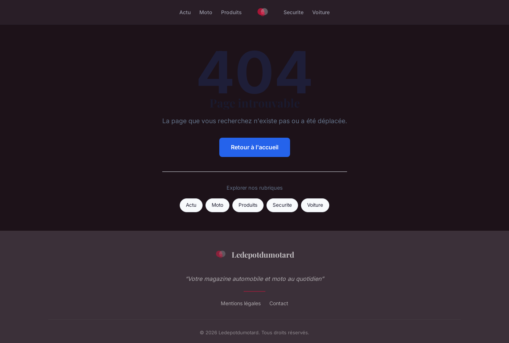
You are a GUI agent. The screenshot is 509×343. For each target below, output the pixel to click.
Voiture (321, 12)
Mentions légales (241, 303)
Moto (205, 12)
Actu (185, 12)
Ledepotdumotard (254, 254)
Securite (294, 12)
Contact (278, 303)
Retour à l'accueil (254, 147)
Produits (231, 12)
